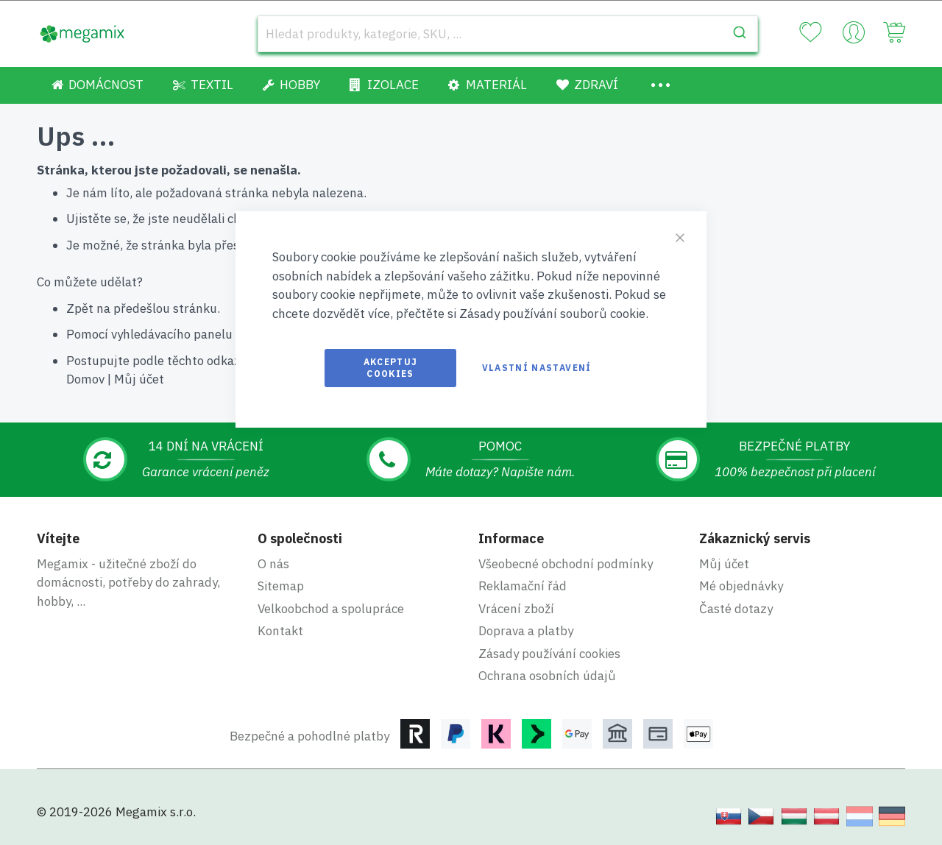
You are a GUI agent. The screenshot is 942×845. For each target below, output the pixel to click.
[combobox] (508, 33)
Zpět (79, 308)
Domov (85, 379)
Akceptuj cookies (391, 367)
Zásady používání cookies (549, 654)
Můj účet (139, 379)
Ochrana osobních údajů (547, 676)
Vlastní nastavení (537, 367)
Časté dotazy (736, 609)
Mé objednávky (741, 586)
